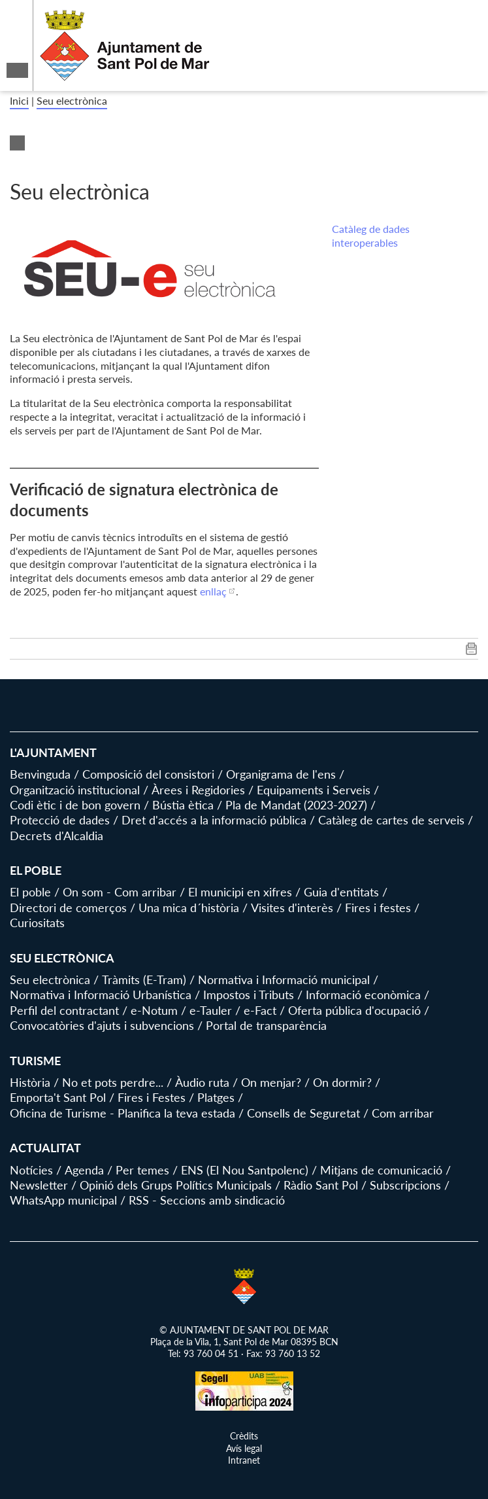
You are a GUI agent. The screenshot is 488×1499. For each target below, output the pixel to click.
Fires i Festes (152, 1097)
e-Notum (154, 1010)
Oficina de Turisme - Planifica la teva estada (122, 1113)
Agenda (84, 1170)
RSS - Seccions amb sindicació (207, 1200)
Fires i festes (378, 907)
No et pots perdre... (112, 1082)
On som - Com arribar (119, 892)
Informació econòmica (363, 994)
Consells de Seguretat (303, 1113)
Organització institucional (75, 790)
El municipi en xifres (240, 892)
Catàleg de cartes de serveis (391, 820)
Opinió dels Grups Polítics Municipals (176, 1185)
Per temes (142, 1170)
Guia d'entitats (341, 892)
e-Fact (260, 1010)
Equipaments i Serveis (313, 790)
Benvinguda (40, 774)
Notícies (31, 1170)
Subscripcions (405, 1185)
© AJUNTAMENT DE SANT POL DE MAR (244, 1329)
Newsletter (39, 1185)
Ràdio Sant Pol (321, 1185)
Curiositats (37, 922)
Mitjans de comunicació (381, 1170)
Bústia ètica (183, 805)
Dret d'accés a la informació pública (214, 820)
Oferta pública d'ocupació (354, 1010)
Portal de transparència (266, 1025)
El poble (30, 892)
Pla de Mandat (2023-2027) (296, 805)
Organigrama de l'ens (281, 774)
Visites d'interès (292, 907)
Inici (19, 100)
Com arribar (403, 1113)
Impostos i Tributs (248, 994)
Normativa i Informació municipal (284, 979)
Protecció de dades (60, 820)
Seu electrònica (72, 100)
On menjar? (271, 1082)
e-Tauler (210, 1010)
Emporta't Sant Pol (58, 1097)
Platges (216, 1097)
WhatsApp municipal (63, 1200)
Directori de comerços (68, 907)
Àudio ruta (202, 1082)
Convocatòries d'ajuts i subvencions (102, 1025)
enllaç (213, 591)
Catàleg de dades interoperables (371, 235)
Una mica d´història (188, 907)
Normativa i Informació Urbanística (100, 994)
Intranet (244, 1460)
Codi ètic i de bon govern (75, 805)
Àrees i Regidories (198, 790)
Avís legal (244, 1448)
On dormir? (342, 1082)
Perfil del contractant (64, 1010)
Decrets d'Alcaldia (56, 835)
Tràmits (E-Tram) (144, 979)
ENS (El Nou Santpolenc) (244, 1170)
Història (30, 1082)
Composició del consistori (148, 774)
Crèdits (244, 1435)
